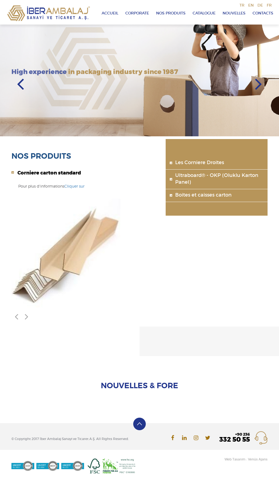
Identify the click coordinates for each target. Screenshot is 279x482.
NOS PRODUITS (171, 13)
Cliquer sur (74, 186)
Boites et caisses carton (203, 195)
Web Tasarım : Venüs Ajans (246, 459)
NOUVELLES (234, 13)
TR (241, 5)
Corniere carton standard (49, 173)
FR (269, 5)
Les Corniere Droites (199, 162)
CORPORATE (137, 13)
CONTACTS (263, 13)
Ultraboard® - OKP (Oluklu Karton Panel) (216, 179)
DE (260, 5)
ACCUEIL (110, 13)
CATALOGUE (204, 13)
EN (251, 5)
